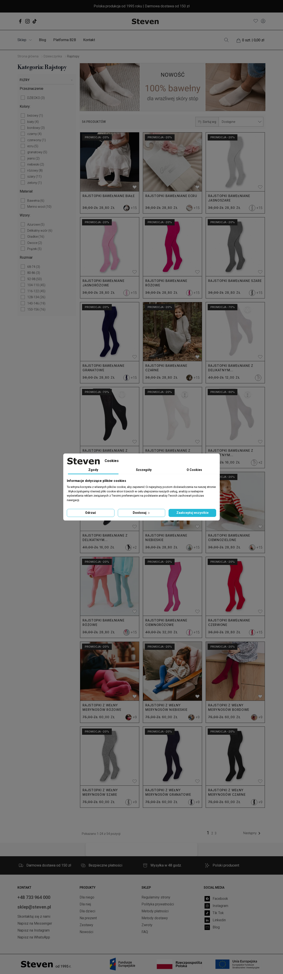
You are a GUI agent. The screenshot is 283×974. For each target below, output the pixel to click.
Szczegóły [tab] (144, 470)
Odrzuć (90, 512)
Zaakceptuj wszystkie (192, 512)
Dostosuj (141, 512)
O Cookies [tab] (194, 470)
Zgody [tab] (93, 470)
